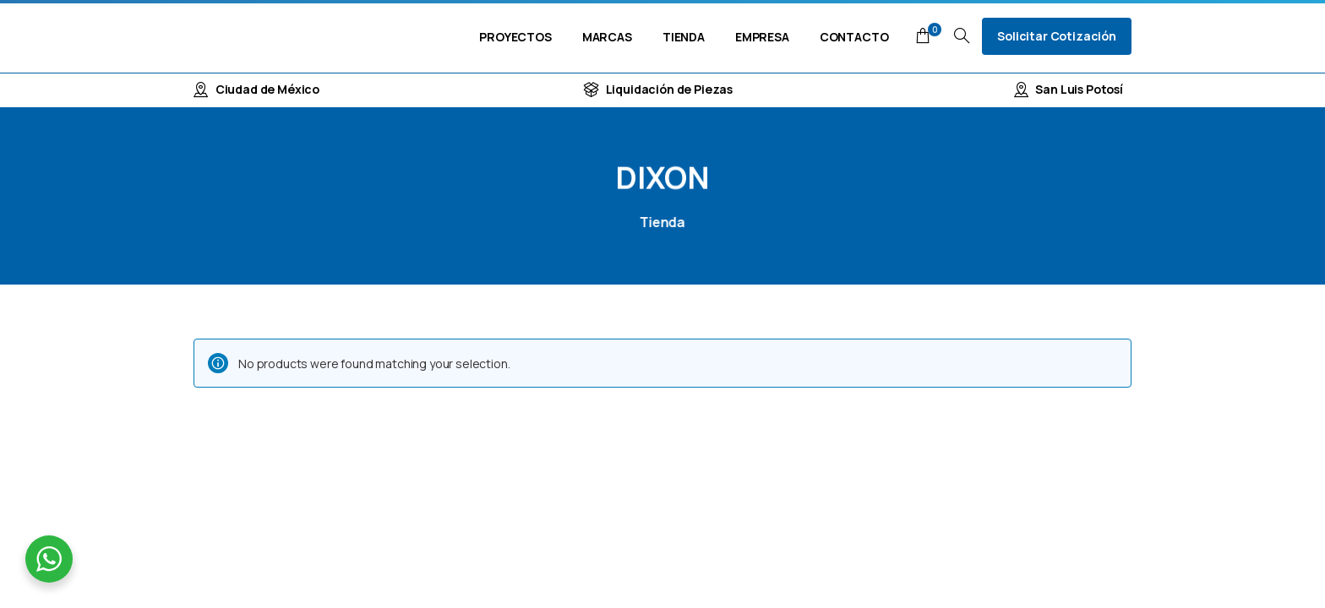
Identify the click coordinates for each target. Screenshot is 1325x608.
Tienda (659, 222)
